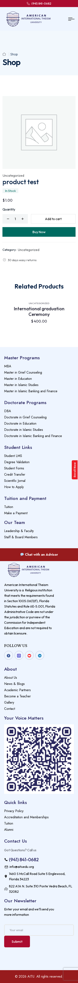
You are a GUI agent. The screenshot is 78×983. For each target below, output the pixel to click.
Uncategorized (13, 175)
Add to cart (53, 219)
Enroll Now (75, 469)
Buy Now (39, 232)
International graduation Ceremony (39, 311)
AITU (30, 976)
